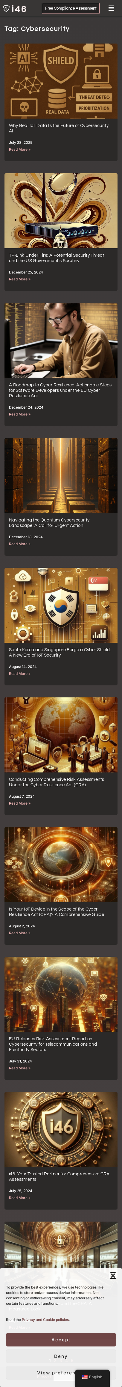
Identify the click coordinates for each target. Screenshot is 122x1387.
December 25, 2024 (26, 272)
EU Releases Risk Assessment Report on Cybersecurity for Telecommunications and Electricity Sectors (53, 1044)
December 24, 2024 (26, 407)
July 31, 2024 (20, 1061)
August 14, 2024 (23, 666)
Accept (61, 1340)
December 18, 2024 (26, 537)
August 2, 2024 (22, 926)
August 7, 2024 (22, 796)
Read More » (19, 149)
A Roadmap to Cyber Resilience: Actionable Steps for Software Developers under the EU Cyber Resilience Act (60, 390)
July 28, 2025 (20, 142)
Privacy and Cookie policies (45, 1319)
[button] (113, 1276)
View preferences (61, 1373)
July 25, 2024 (20, 1191)
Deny (61, 1356)
